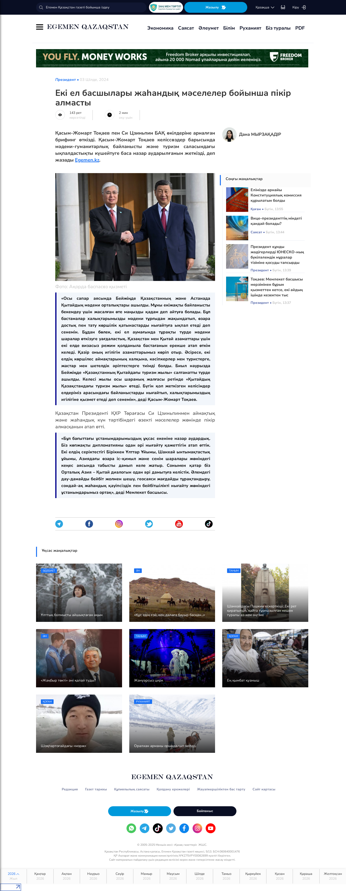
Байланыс (205, 811)
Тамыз (226, 876)
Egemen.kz (87, 160)
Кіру (299, 7)
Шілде (199, 876)
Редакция (70, 789)
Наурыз (93, 876)
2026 (13, 876)
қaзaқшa (265, 7)
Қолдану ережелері (173, 789)
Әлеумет (208, 28)
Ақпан (67, 876)
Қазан (279, 876)
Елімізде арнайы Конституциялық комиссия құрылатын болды (276, 195)
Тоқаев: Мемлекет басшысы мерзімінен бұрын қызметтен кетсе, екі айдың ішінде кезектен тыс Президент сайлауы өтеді (277, 290)
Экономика (160, 28)
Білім (229, 28)
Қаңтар (40, 876)
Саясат (186, 28)
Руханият (250, 28)
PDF (300, 28)
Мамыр (146, 876)
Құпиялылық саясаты (131, 789)
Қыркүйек (253, 876)
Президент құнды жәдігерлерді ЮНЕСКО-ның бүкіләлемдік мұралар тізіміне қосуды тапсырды (277, 254)
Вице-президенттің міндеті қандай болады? (276, 221)
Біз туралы (278, 28)
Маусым (173, 876)
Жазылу (215, 7)
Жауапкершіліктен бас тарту (221, 789)
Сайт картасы (264, 789)
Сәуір (120, 876)
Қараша (306, 876)
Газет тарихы (96, 789)
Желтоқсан (333, 876)
